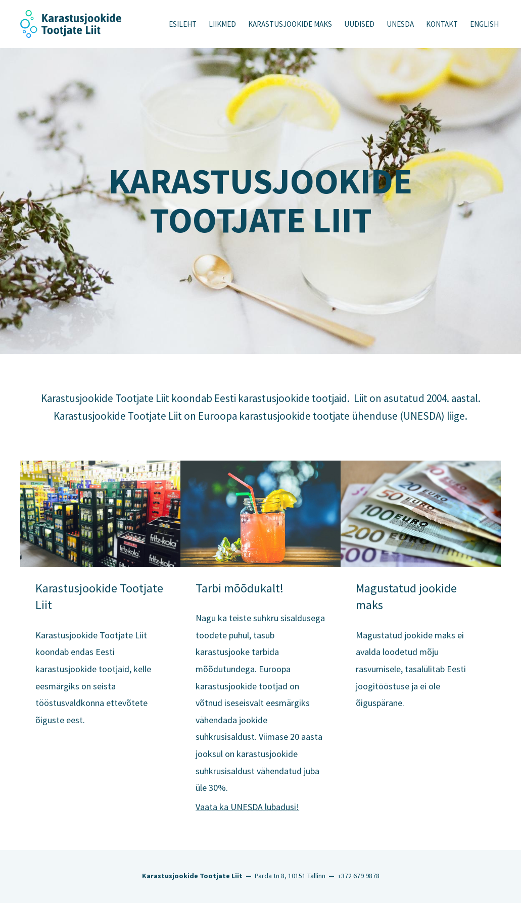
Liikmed (222, 24)
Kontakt (442, 24)
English (484, 24)
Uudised (359, 24)
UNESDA (400, 24)
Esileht (183, 24)
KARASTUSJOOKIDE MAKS (290, 24)
